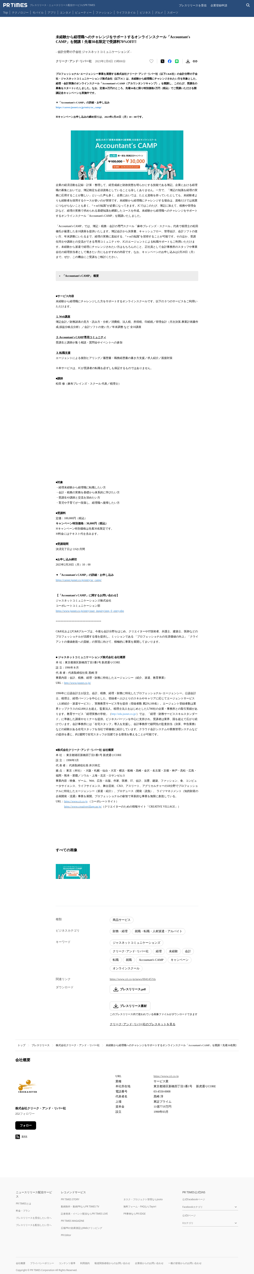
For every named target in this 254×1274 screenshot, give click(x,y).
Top (5, 12)
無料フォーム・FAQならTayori (139, 1206)
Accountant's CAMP (151, 959)
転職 (116, 959)
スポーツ (172, 12)
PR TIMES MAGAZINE (72, 1220)
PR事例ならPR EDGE (134, 1213)
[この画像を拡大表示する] (73, 871)
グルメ (159, 12)
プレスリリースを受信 (193, 5)
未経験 (173, 951)
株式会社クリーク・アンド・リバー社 (78, 1045)
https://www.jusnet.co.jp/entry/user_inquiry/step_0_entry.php (90, 610)
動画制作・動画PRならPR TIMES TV (80, 1206)
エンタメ (65, 12)
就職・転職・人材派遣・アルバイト (158, 931)
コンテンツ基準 (67, 1263)
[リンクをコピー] (195, 61)
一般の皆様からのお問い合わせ (185, 1263)
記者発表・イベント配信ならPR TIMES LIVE (84, 1213)
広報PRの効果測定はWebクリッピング (81, 1228)
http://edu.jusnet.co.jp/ (123, 713)
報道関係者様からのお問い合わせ (112, 1263)
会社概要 (20, 1263)
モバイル (38, 12)
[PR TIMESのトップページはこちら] (49, 5)
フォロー (26, 1125)
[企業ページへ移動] (27, 1087)
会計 (188, 951)
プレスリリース (41, 1045)
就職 (129, 959)
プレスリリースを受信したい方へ (34, 1218)
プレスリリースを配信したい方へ (34, 1225)
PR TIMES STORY (70, 1199)
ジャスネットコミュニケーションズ (136, 942)
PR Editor (66, 1235)
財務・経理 (120, 931)
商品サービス (122, 919)
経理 (159, 951)
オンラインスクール (126, 968)
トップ (21, 1045)
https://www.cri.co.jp (76, 801)
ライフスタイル (126, 12)
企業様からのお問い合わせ (149, 1263)
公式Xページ (189, 1215)
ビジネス (145, 12)
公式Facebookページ (193, 1199)
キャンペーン (180, 959)
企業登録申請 (219, 5)
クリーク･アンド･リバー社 (131, 951)
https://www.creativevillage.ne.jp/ (83, 806)
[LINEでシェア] (177, 61)
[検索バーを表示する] (248, 5)
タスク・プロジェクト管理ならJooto (143, 1199)
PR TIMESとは (23, 1203)
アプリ (52, 12)
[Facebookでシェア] (169, 61)
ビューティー (83, 12)
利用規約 (85, 1263)
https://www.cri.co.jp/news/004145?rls (133, 979)
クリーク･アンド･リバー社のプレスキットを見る (142, 1024)
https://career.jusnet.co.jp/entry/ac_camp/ (79, 107)
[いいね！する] (151, 61)
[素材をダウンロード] (188, 61)
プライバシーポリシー (42, 1263)
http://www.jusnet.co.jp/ (77, 682)
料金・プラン (23, 1210)
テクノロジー (20, 12)
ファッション (104, 12)
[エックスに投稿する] (162, 61)
